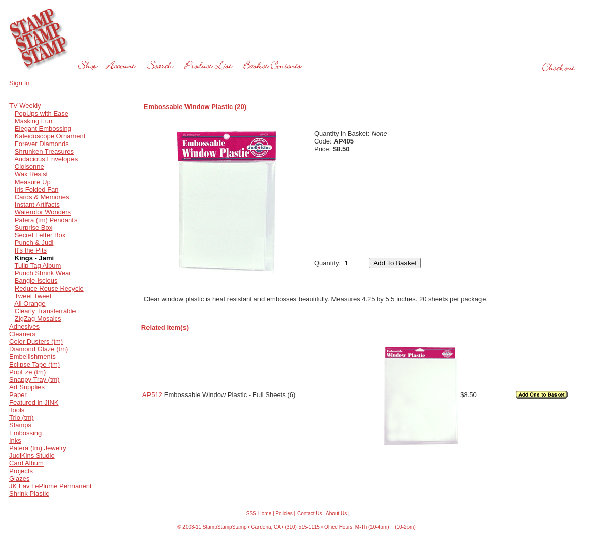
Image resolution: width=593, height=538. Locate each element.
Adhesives (24, 326)
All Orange (29, 303)
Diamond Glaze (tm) (38, 349)
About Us (336, 513)
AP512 (152, 395)
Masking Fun (33, 121)
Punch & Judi (34, 242)
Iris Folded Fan (37, 189)
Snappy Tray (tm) (34, 379)
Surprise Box (33, 227)
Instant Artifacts (37, 204)
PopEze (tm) (27, 372)
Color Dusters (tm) (36, 341)
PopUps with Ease (41, 113)
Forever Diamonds (42, 144)
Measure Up (33, 182)
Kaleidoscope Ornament (50, 136)
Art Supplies (27, 387)
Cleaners (22, 334)
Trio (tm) (21, 417)
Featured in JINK (34, 402)
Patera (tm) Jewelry (37, 448)
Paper (18, 395)
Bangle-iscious (36, 280)
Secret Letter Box (40, 235)
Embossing (25, 433)
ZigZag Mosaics (38, 318)
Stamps (20, 425)
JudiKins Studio (32, 455)
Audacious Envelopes (46, 159)
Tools (16, 410)
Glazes (19, 478)
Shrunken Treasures (44, 151)
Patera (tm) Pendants (46, 220)
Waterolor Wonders (43, 212)
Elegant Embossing (43, 128)
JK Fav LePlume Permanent (50, 486)
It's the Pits (31, 250)
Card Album (26, 463)
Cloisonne (29, 166)
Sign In (19, 83)
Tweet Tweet (33, 296)
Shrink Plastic (29, 493)
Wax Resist (31, 174)
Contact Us (309, 513)
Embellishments (32, 357)
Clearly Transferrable (45, 311)
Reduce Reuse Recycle (49, 288)
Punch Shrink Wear (43, 273)
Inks (15, 440)
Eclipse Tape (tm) (34, 364)
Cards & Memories (42, 197)
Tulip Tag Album (38, 265)
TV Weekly (25, 106)
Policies (283, 513)
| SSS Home (257, 513)
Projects (21, 471)
